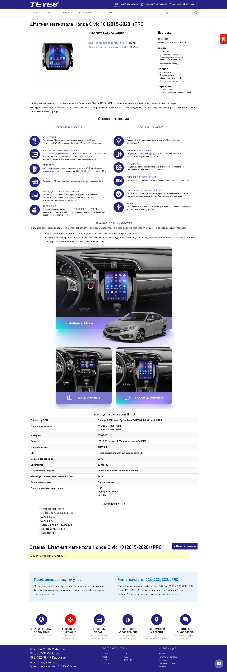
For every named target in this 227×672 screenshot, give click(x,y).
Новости (162, 653)
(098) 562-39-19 (188, 4)
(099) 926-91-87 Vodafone (47, 649)
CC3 (125, 653)
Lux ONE (104, 660)
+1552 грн (112, 42)
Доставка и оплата (167, 663)
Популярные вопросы (168, 657)
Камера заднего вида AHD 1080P (107, 42)
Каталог (51, 12)
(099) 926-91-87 (129, 4)
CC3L (126, 657)
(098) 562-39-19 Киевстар (47, 657)
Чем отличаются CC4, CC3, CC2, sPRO (148, 579)
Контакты (106, 12)
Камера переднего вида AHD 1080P (109, 46)
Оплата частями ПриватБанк (173, 81)
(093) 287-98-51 (158, 4)
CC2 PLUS (128, 660)
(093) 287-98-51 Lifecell (45, 653)
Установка (66, 12)
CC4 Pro (104, 653)
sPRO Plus (105, 663)
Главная (36, 12)
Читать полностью (44, 594)
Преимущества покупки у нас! (58, 579)
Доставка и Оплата (87, 12)
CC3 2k (104, 657)
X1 (125, 663)
